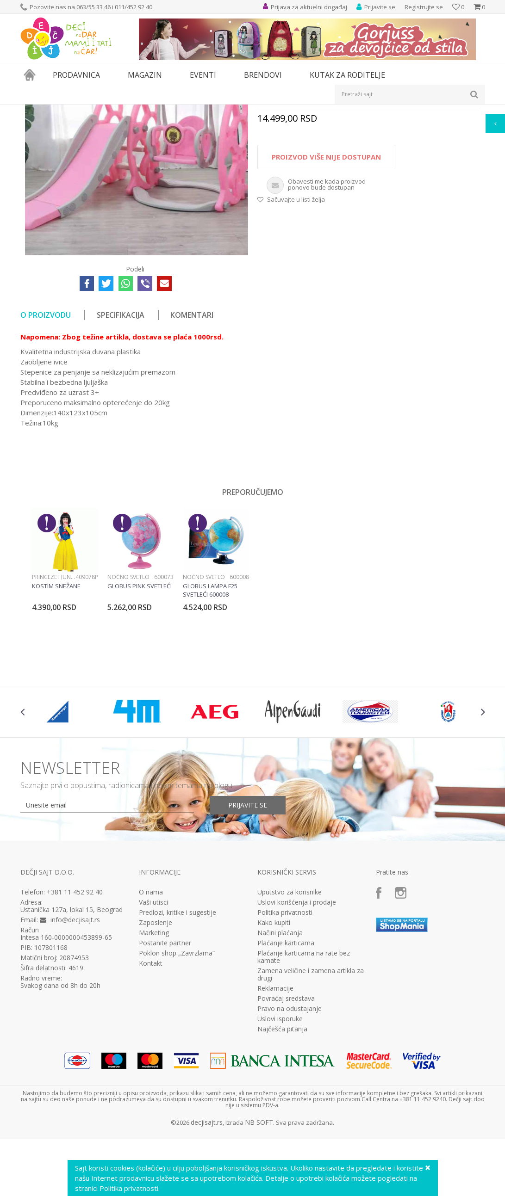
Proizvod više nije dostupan (326, 261)
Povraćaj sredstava (286, 1103)
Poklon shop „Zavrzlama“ (177, 1057)
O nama (151, 996)
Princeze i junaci (53, 681)
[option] (65, 684)
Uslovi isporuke (280, 1123)
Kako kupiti (273, 1027)
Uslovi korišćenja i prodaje (296, 1007)
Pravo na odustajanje (289, 1113)
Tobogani (198, 110)
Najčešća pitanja (282, 1133)
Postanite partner (165, 1047)
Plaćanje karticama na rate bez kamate (303, 1061)
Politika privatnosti (284, 1017)
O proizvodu (45, 419)
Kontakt (150, 1068)
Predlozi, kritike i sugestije (177, 1017)
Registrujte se (424, 7)
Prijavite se (247, 909)
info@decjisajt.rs (75, 1024)
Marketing (154, 1037)
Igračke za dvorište (154, 110)
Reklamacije (275, 1093)
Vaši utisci (153, 1007)
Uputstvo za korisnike (289, 996)
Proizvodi (62, 110)
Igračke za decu (102, 110)
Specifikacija (120, 419)
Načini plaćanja (280, 1037)
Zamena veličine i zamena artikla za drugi (310, 1079)
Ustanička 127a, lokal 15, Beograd (71, 1014)
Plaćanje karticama (285, 1047)
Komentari (191, 419)
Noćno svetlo (128, 681)
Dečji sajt (32, 110)
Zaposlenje (155, 1027)
